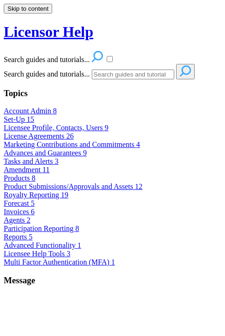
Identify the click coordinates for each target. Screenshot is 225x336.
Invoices (19, 212)
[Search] (133, 74)
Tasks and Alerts (31, 161)
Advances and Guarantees (45, 153)
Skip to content (27, 8)
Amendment (27, 170)
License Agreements (39, 136)
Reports (18, 237)
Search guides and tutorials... (47, 74)
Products (19, 178)
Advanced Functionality (42, 245)
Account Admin (30, 111)
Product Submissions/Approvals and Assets (73, 186)
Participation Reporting (41, 228)
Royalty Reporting (36, 195)
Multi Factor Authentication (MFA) (59, 262)
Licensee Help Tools (37, 254)
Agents (17, 220)
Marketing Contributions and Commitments (72, 144)
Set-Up (19, 119)
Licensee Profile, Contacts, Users (56, 128)
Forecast (19, 203)
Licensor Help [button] (48, 31)
